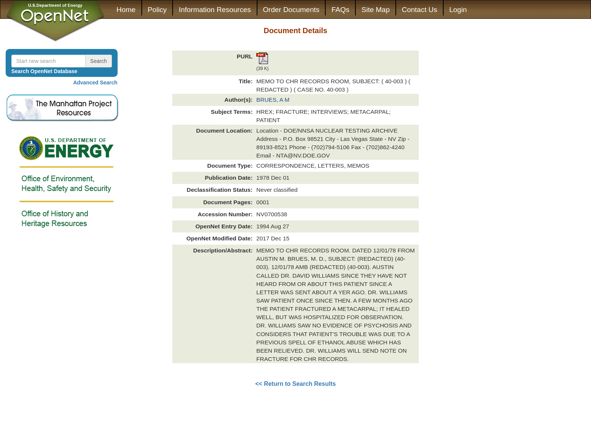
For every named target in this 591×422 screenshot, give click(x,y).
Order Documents (291, 10)
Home (126, 10)
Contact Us (419, 10)
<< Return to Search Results (295, 384)
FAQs (340, 10)
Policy (157, 10)
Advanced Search (95, 83)
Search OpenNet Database (44, 71)
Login (458, 10)
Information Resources (215, 10)
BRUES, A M (272, 99)
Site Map (375, 10)
